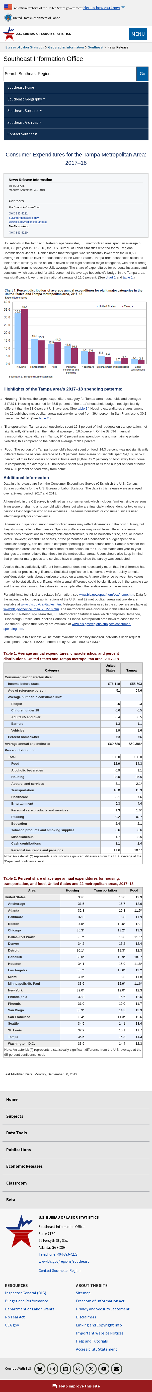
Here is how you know (101, 7)
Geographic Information (66, 47)
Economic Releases (24, 1166)
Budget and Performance (26, 1300)
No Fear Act (15, 1316)
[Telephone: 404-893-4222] (69, 1254)
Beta (10, 1199)
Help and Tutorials (92, 1341)
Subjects (14, 1116)
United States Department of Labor (32, 18)
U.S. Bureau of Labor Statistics (43, 33)
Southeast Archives (23, 122)
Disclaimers (86, 1316)
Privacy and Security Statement (103, 1308)
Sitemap (83, 1292)
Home (12, 1099)
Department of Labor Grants (29, 1308)
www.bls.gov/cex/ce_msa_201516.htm (31, 609)
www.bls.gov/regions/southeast (28, 221)
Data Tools (16, 1133)
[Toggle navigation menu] (138, 34)
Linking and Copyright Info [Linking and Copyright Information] (99, 1324)
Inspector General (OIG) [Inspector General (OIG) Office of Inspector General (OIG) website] (25, 1292)
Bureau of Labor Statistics (25, 47)
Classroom (16, 1183)
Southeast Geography (25, 99)
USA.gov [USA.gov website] (12, 1324)
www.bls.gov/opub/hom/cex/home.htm (106, 594)
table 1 (128, 277)
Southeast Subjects (23, 110)
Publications (18, 1149)
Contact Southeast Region (60, 1270)
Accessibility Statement (96, 1349)
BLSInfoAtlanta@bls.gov (24, 217)
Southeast (95, 47)
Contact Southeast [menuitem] (23, 134)
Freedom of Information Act (100, 1300)
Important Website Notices (99, 1332)
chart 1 (111, 277)
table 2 (44, 418)
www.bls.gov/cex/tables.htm (41, 604)
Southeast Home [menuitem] (21, 87)
